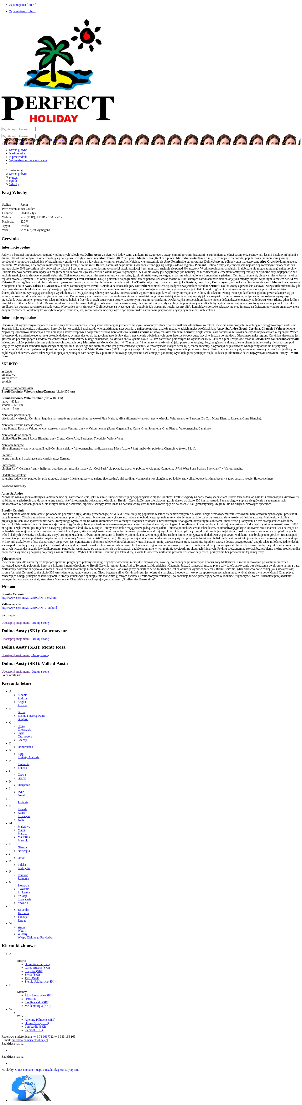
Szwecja (23, 902)
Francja (22, 767)
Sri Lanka (24, 892)
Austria (22, 705)
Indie (21, 792)
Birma (21, 712)
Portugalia (24, 868)
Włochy (14, 184)
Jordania (23, 802)
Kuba (21, 819)
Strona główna (18, 173)
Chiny (21, 726)
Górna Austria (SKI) (37, 967)
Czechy (22, 740)
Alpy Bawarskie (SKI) (38, 995)
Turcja (22, 920)
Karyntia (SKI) (34, 971)
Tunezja (23, 916)
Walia (21, 927)
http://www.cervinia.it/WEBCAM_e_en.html (29, 607)
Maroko (23, 833)
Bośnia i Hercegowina (31, 715)
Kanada (22, 809)
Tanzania (23, 913)
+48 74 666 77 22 (54, 139)
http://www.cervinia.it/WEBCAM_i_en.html (29, 597)
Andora (22, 698)
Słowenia (23, 889)
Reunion (23, 875)
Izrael (21, 795)
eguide (13, 177)
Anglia (22, 701)
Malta (21, 830)
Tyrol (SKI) (32, 978)
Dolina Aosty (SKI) (37, 1023)
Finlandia (23, 764)
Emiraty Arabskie (28, 757)
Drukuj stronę (40, 622)
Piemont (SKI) (34, 1030)
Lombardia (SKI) (35, 1026)
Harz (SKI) (32, 998)
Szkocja (23, 895)
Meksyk (23, 840)
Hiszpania (24, 785)
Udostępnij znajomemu (16, 622)
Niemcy (23, 847)
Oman (21, 857)
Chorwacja (24, 729)
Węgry (22, 930)
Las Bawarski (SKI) (37, 1002)
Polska (22, 864)
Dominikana (25, 746)
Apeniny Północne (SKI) (40, 1019)
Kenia (21, 812)
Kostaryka (24, 816)
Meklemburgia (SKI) (37, 1005)
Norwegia (24, 850)
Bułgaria (23, 719)
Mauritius (24, 837)
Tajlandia (23, 909)
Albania (22, 694)
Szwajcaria (24, 899)
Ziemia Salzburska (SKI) (40, 981)
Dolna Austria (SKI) (37, 964)
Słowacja (23, 885)
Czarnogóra (25, 736)
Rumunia (23, 878)
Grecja (22, 774)
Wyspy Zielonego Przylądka (35, 937)
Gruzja (22, 778)
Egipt (21, 753)
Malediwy (24, 826)
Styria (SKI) (32, 974)
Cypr (21, 733)
